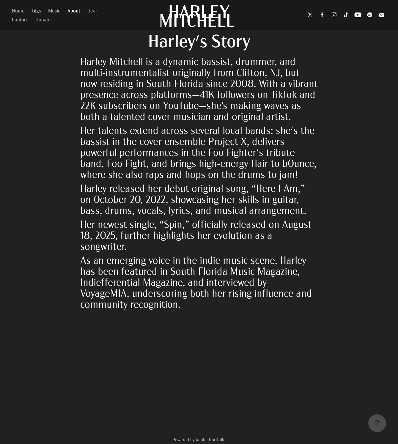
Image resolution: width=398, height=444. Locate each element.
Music (54, 10)
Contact (20, 19)
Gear (92, 10)
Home (18, 10)
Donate (43, 19)
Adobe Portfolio (211, 440)
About (73, 10)
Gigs (36, 10)
